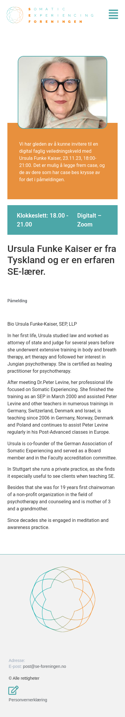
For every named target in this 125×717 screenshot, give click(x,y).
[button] (74, 14)
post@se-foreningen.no (44, 666)
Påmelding (17, 300)
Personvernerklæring (28, 699)
